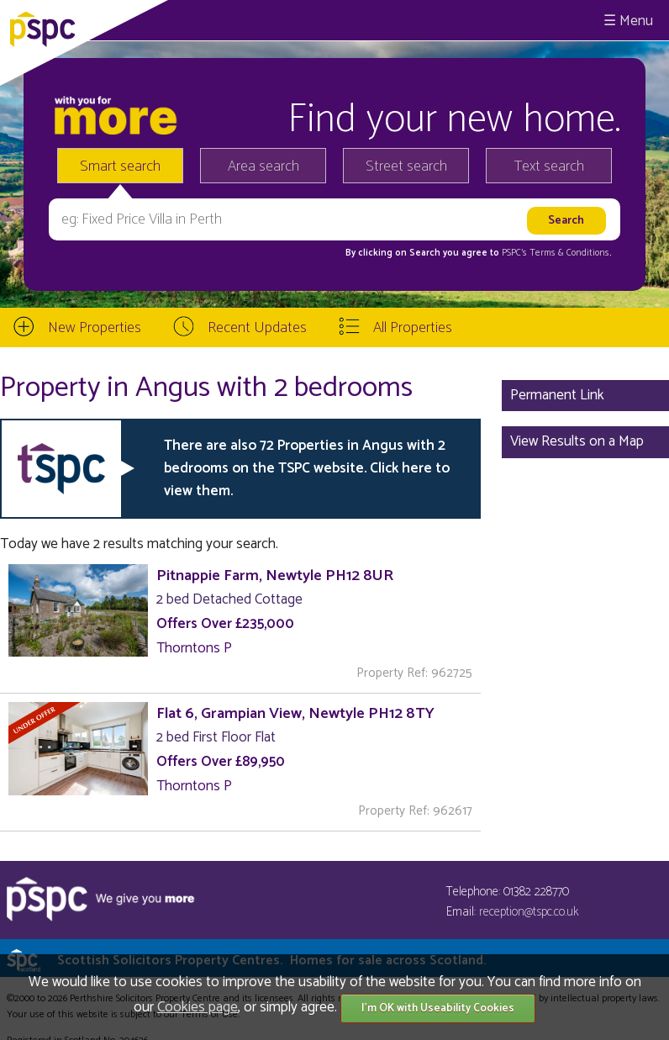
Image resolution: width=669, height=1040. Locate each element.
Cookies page (197, 1007)
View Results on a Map (577, 441)
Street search (406, 166)
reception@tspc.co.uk (529, 911)
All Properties (412, 328)
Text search (549, 166)
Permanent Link (557, 395)
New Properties (94, 328)
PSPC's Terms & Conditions (555, 253)
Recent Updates (257, 328)
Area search (263, 166)
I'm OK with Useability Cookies (437, 1008)
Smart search (120, 166)
